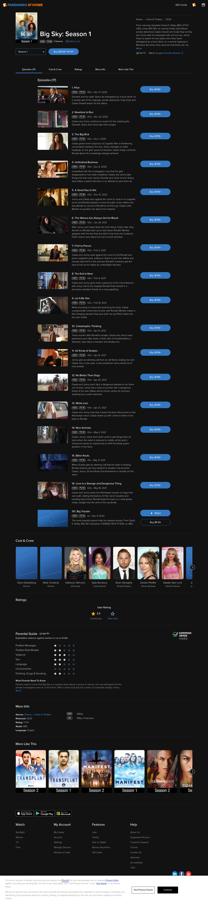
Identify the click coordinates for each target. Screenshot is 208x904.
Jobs (132, 867)
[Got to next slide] (192, 567)
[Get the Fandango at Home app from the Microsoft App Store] (63, 813)
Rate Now (113, 618)
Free (18, 847)
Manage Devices (62, 847)
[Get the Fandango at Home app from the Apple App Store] (25, 813)
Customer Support (139, 842)
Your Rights (101, 883)
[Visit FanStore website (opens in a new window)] (203, 5)
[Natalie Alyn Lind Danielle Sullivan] (173, 567)
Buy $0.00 (155, 522)
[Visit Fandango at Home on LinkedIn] (175, 874)
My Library (59, 832)
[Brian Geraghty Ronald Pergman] (124, 567)
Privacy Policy (112, 880)
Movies (19, 837)
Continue (168, 890)
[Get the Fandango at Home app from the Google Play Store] (45, 813)
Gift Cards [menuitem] (181, 5)
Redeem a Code (62, 852)
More (139, 48)
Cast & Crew (55, 69)
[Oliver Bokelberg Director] (27, 567)
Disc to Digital (99, 842)
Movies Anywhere (101, 847)
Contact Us (135, 852)
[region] (104, 890)
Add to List (74, 41)
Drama (28, 714)
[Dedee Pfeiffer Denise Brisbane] (148, 567)
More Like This (126, 69)
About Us (135, 832)
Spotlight (20, 832)
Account (58, 837)
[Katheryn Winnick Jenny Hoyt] (75, 567)
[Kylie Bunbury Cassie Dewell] (100, 567)
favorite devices (173, 53)
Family (95, 837)
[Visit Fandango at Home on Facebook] (182, 874)
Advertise (135, 857)
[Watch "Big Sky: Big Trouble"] (155, 513)
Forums (134, 847)
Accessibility (136, 862)
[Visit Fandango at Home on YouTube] (188, 874)
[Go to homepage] (23, 5)
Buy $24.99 (66, 51)
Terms (65, 880)
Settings (58, 842)
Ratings (78, 69)
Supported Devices (140, 837)
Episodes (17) (29, 69)
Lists (94, 832)
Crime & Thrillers (42, 714)
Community (96, 618)
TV (17, 842)
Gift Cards (97, 852)
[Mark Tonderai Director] (51, 567)
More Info (100, 69)
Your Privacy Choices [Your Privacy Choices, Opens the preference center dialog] (143, 890)
